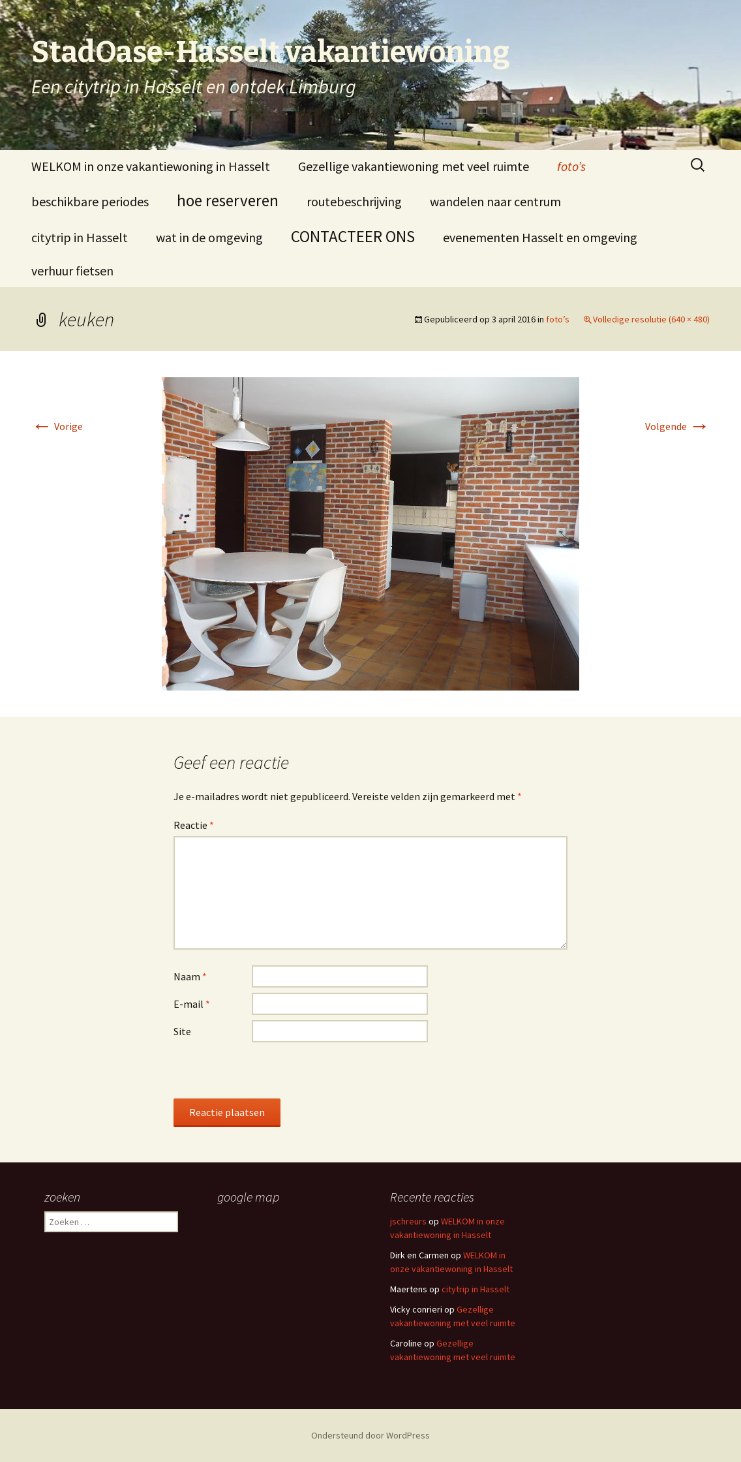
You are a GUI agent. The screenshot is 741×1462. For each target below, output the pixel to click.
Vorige (57, 426)
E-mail (192, 1003)
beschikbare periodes (90, 201)
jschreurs (408, 1221)
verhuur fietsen (72, 270)
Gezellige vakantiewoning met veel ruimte (413, 166)
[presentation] (273, 1073)
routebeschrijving (354, 201)
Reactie (194, 825)
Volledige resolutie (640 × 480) (651, 319)
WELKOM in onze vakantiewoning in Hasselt (150, 166)
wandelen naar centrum (495, 201)
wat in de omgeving (209, 237)
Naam (190, 976)
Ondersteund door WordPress (370, 1435)
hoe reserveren (228, 200)
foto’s (571, 166)
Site (182, 1031)
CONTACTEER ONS (353, 236)
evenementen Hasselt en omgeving (540, 237)
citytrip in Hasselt (79, 237)
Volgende (677, 426)
